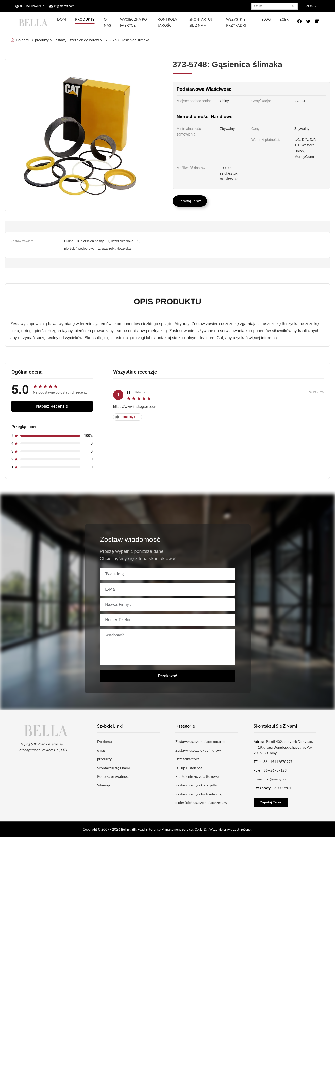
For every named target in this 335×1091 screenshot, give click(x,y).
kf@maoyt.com (64, 6)
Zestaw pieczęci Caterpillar (196, 785)
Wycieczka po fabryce (133, 22)
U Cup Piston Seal (189, 768)
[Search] (293, 6)
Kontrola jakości (167, 22)
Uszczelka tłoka (187, 759)
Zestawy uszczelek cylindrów (76, 40)
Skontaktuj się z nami (200, 22)
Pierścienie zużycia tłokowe (197, 776)
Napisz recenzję (52, 406)
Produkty (85, 19)
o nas (101, 750)
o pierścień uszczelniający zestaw (201, 802)
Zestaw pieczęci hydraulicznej (198, 794)
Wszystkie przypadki (236, 22)
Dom (61, 19)
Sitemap (103, 785)
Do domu (23, 40)
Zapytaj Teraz (189, 201)
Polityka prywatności (113, 776)
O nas (107, 22)
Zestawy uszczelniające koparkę (200, 741)
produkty (42, 40)
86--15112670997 (32, 6)
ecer (284, 19)
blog (266, 19)
